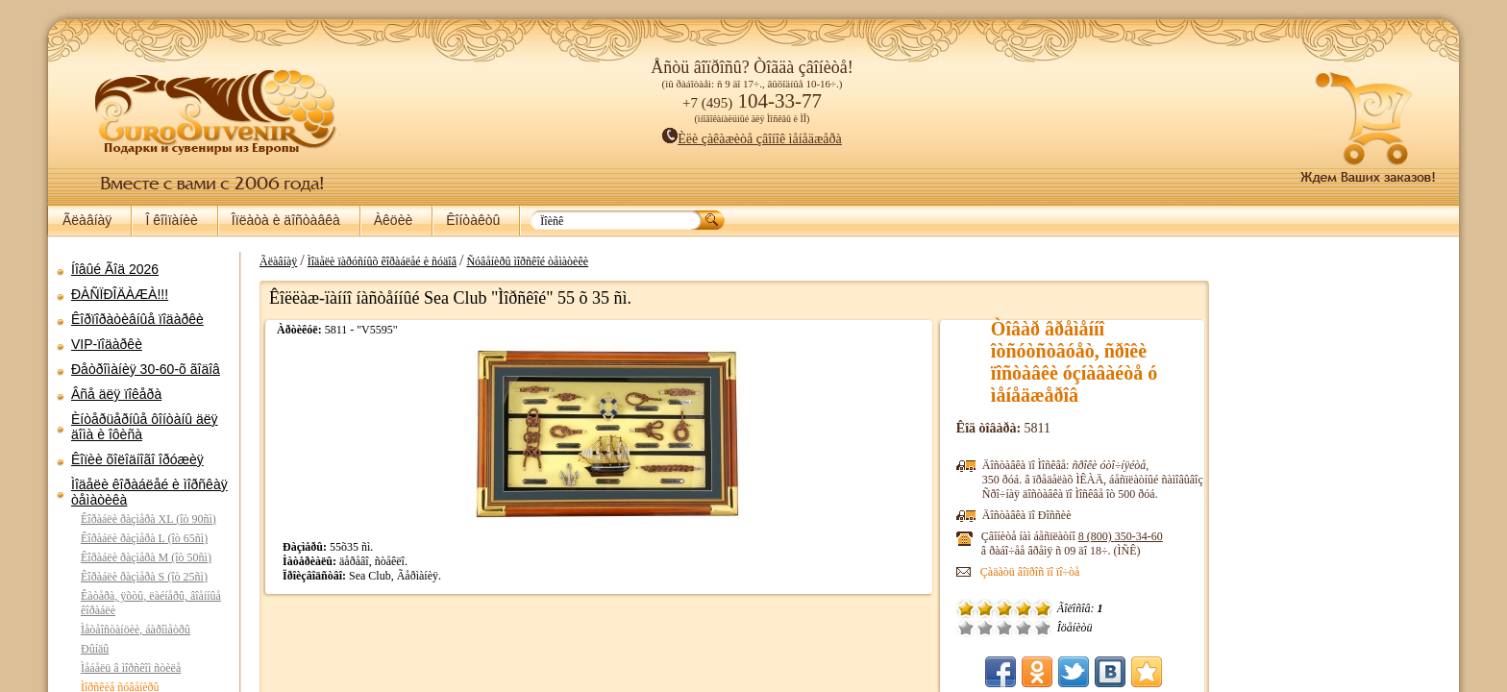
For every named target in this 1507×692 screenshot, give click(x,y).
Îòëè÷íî (1062, 627)
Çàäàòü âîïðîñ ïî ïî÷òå (1049, 572)
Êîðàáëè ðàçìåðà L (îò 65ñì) (144, 538)
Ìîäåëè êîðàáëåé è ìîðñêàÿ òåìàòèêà (149, 492)
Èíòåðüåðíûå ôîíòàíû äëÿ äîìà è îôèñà (144, 426)
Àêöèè (393, 220)
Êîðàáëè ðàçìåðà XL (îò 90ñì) (148, 519)
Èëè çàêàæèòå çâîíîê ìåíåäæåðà (752, 139)
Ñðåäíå (1023, 627)
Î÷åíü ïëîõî (985, 627)
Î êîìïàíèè (171, 220)
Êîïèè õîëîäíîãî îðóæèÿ (137, 459)
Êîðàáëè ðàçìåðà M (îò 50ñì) (146, 557)
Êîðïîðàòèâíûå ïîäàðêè (137, 319)
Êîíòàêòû (473, 220)
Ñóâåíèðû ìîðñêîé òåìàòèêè (518, 261)
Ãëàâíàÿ (86, 220)
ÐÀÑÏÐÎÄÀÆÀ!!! (119, 294)
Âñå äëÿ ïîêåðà (116, 394)
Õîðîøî (1042, 627)
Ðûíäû (95, 648)
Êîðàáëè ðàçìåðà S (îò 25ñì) (144, 576)
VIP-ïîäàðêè (106, 344)
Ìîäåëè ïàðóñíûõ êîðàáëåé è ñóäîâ (372, 261)
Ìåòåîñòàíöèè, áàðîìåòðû (135, 629)
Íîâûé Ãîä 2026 (115, 269)
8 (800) (1140, 536)
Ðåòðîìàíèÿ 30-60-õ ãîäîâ (145, 369)
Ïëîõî (1004, 627)
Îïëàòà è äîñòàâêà (286, 220)
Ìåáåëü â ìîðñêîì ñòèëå (131, 668)
